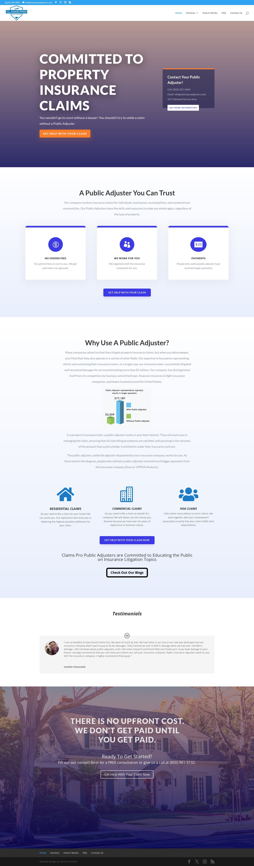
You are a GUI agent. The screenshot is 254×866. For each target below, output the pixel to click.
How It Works (209, 13)
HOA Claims (188, 509)
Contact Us (236, 13)
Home (178, 13)
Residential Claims (65, 508)
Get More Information (183, 107)
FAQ (224, 13)
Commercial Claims (127, 509)
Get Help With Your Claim (65, 133)
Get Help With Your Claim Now (127, 540)
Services (190, 13)
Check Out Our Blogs (127, 572)
